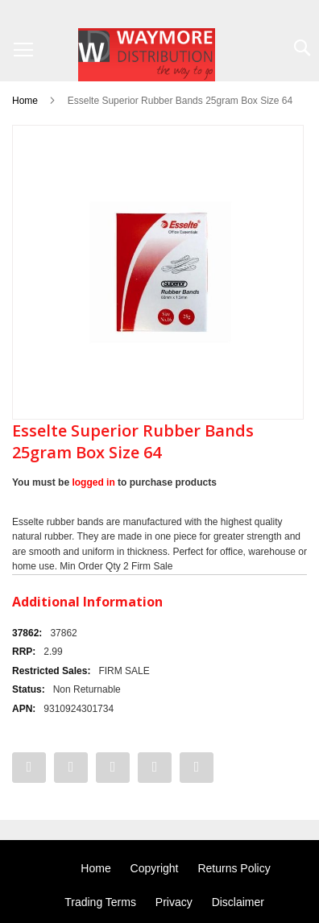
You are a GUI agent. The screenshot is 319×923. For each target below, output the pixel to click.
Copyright (154, 868)
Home (25, 100)
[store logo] (146, 54)
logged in (93, 482)
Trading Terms (100, 902)
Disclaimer (238, 902)
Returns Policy (233, 868)
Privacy (174, 902)
